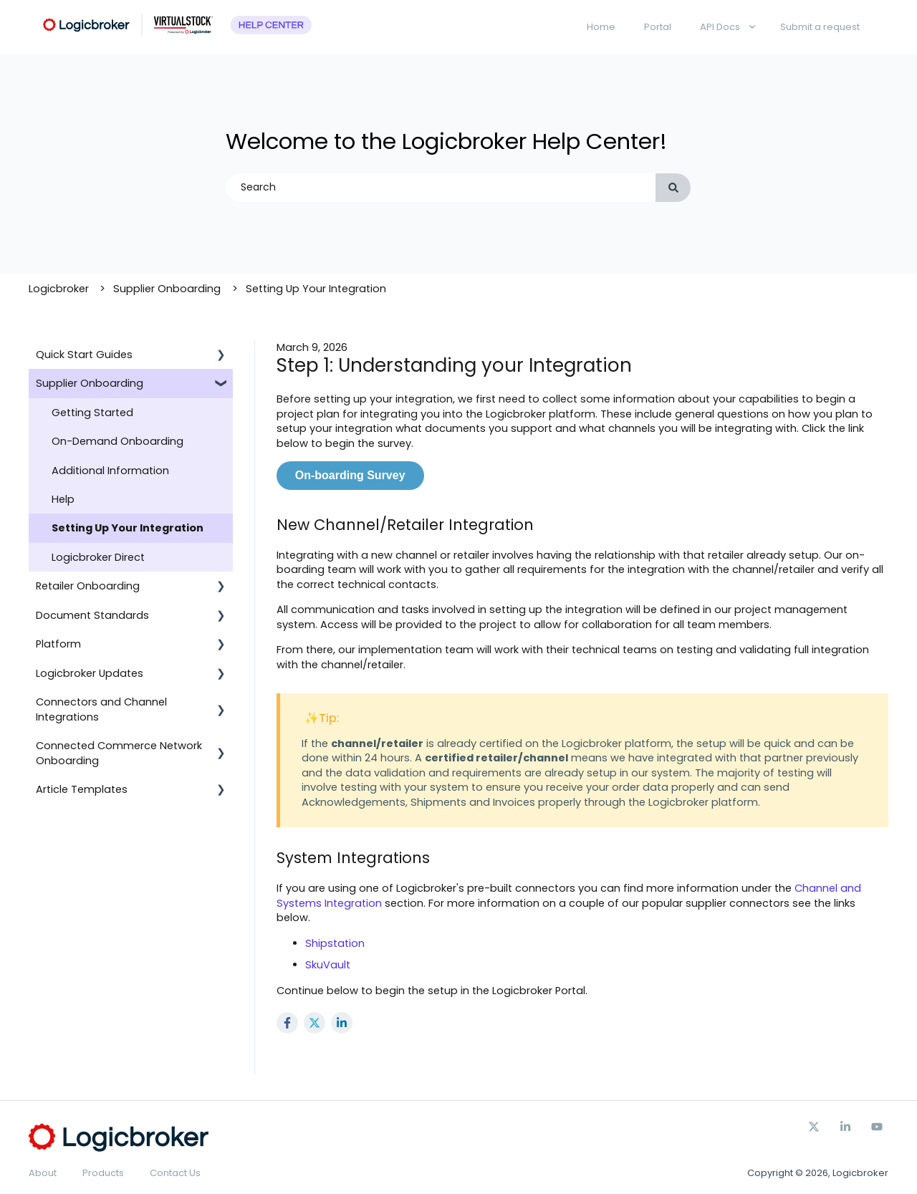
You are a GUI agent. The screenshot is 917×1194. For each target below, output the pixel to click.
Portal (657, 27)
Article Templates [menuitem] (82, 789)
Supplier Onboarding (167, 288)
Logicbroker (59, 288)
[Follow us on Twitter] (813, 1126)
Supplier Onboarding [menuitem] (89, 383)
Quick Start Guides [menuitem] (84, 354)
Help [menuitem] (63, 499)
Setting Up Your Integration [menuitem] (127, 528)
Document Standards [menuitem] (92, 615)
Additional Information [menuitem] (110, 470)
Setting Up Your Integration (316, 288)
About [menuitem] (43, 1173)
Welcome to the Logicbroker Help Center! (446, 141)
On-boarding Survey (350, 475)
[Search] (673, 187)
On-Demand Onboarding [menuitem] (117, 441)
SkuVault (327, 965)
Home (601, 27)
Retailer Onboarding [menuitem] (88, 586)
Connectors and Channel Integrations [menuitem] (101, 709)
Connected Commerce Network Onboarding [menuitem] (119, 752)
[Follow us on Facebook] (845, 1126)
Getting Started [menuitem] (92, 412)
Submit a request (820, 27)
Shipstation (335, 943)
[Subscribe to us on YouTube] (876, 1126)
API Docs (720, 27)
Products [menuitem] (103, 1173)
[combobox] (441, 187)
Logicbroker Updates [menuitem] (89, 673)
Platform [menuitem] (58, 644)
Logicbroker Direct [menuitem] (98, 557)
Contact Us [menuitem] (175, 1173)
